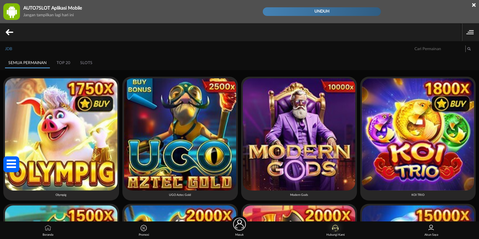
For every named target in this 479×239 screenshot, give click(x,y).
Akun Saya (431, 230)
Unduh (321, 11)
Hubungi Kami (335, 230)
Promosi (144, 230)
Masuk (239, 228)
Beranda (48, 230)
